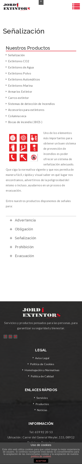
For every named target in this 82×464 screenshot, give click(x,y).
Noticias (42, 410)
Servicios (42, 397)
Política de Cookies (42, 364)
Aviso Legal (42, 358)
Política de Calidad (42, 376)
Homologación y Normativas (42, 370)
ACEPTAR (41, 461)
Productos (42, 404)
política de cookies (41, 456)
